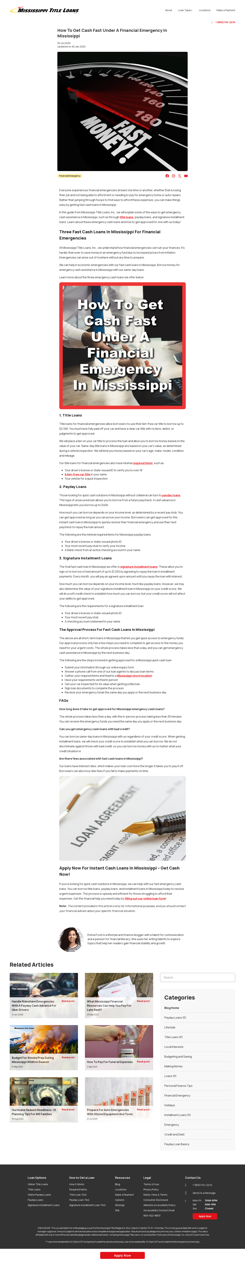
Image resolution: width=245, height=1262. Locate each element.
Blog (117, 1184)
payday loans (171, 495)
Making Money (173, 1066)
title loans (126, 217)
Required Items (78, 1189)
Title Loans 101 (173, 1037)
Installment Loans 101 (177, 1115)
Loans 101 (170, 1076)
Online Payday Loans (39, 1194)
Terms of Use (151, 1184)
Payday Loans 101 (175, 1018)
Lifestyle (169, 1027)
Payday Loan (79, 1200)
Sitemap (120, 1205)
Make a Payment (124, 1194)
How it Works (76, 1184)
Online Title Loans (38, 1184)
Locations (120, 1189)
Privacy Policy (151, 1189)
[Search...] (197, 977)
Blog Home (171, 1008)
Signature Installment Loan (87, 1205)
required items (143, 463)
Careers (119, 1200)
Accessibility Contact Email (158, 1210)
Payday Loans (35, 1200)
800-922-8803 (151, 1215)
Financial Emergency (70, 175)
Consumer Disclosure (155, 1200)
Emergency (171, 1125)
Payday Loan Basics (176, 1144)
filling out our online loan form (145, 898)
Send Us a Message (200, 1193)
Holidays (169, 1105)
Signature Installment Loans (44, 1205)
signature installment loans (139, 567)
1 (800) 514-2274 (223, 22)
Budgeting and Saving (178, 1056)
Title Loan (77, 1194)
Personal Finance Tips (178, 1086)
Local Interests (173, 1047)
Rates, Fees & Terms (155, 1194)
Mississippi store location (134, 676)
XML (117, 1210)
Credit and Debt (174, 1134)
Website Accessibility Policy (159, 1205)
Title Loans (34, 1189)
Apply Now (205, 1216)
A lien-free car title (77, 474)
